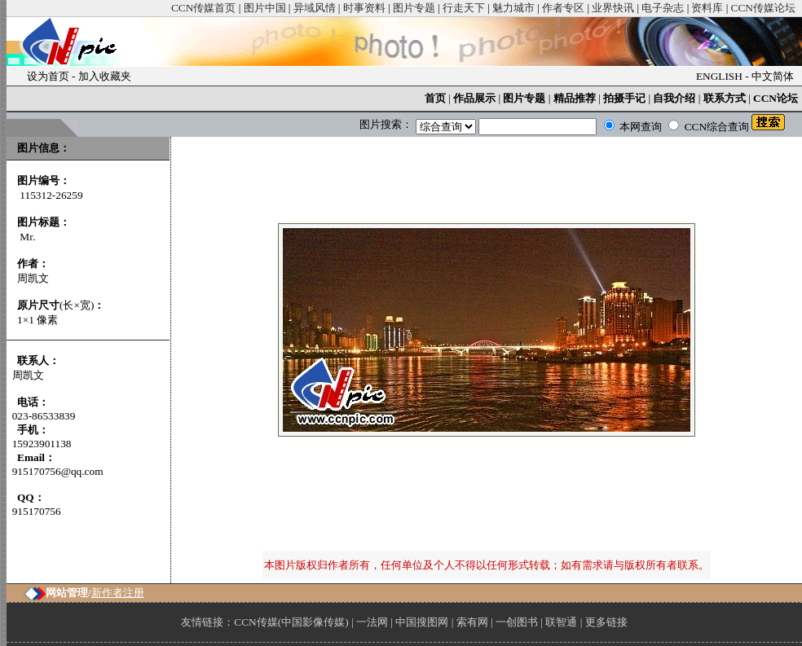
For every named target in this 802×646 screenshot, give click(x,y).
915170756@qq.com (58, 471)
